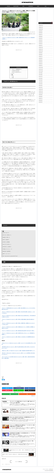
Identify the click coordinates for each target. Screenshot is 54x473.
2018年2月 (40, 63)
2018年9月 (40, 52)
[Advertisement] (19, 56)
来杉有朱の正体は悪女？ (16, 70)
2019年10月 (41, 29)
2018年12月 (41, 47)
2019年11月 (41, 27)
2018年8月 (40, 54)
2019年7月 (40, 34)
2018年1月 (40, 65)
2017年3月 (40, 83)
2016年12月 (41, 89)
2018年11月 (41, 49)
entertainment (4, 384)
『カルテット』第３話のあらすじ (17, 69)
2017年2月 (40, 85)
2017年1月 (40, 87)
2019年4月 (40, 40)
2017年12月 (41, 67)
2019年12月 (41, 25)
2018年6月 (40, 58)
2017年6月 (40, 78)
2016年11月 (41, 91)
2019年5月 (40, 38)
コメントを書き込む (18, 462)
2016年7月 (40, 98)
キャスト (13, 73)
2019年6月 (40, 36)
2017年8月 (40, 74)
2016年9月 (40, 94)
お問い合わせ (51, 470)
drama (7, 384)
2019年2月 (40, 43)
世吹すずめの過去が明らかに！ (17, 72)
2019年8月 (40, 32)
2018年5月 (40, 60)
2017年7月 (40, 76)
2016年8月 (40, 96)
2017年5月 (40, 80)
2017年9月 (40, 72)
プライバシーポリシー (45, 470)
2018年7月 (40, 56)
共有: (13, 76)
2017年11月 (41, 69)
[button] (30, 391)
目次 (17, 67)
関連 (13, 77)
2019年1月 (40, 45)
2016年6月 (40, 100)
